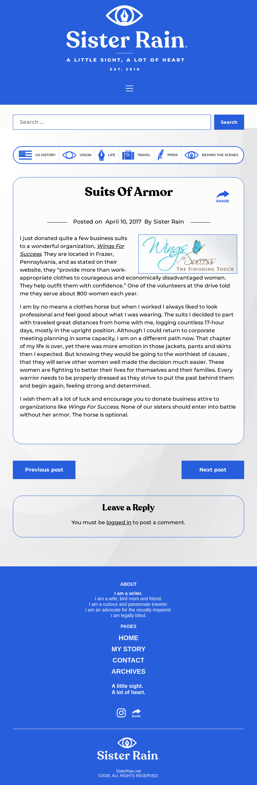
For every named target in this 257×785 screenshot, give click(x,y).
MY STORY (129, 649)
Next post (212, 470)
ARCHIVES (128, 671)
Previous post (44, 470)
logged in (118, 522)
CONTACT (128, 660)
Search (229, 122)
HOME (128, 637)
